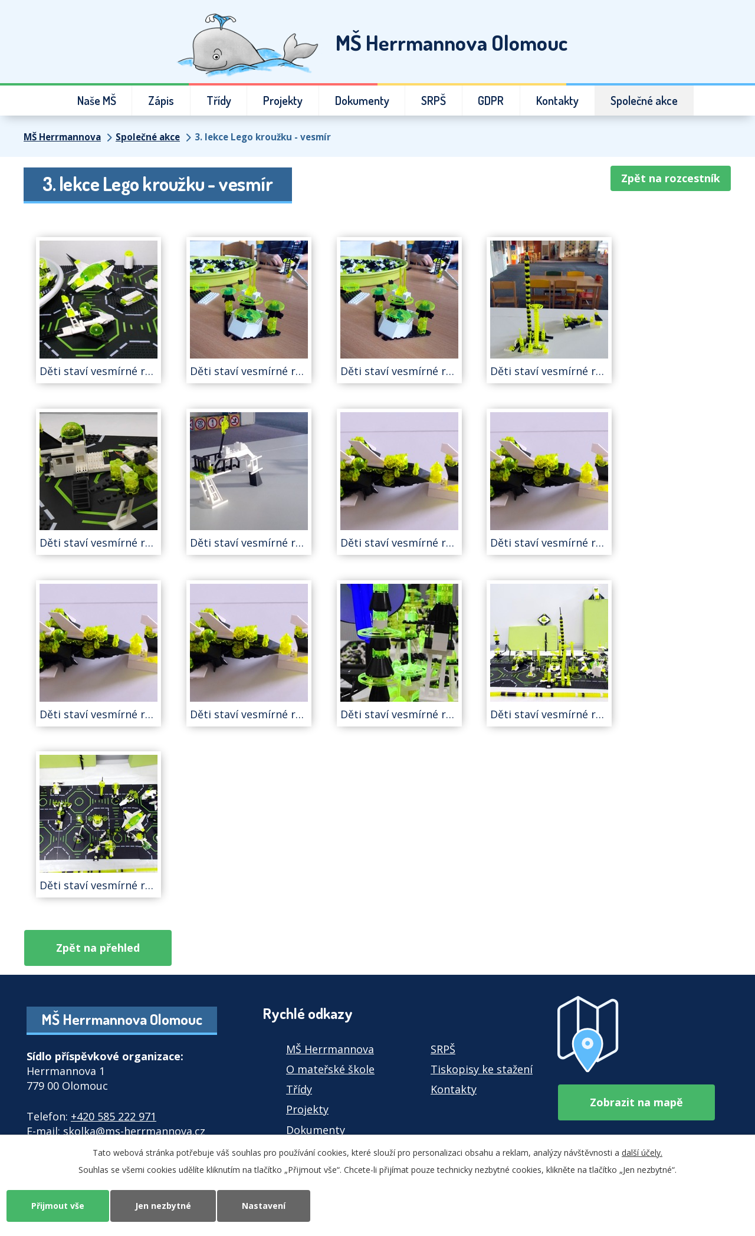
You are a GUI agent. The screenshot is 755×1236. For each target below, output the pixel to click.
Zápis (161, 100)
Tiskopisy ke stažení (482, 1069)
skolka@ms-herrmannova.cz (134, 1131)
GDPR (491, 100)
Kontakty (557, 100)
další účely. (642, 1152)
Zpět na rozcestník (670, 178)
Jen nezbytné (163, 1205)
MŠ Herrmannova (62, 137)
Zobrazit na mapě (636, 1102)
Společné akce (644, 100)
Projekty (283, 100)
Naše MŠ (96, 100)
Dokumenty (362, 100)
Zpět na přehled (98, 948)
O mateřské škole (330, 1069)
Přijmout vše (57, 1205)
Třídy (218, 100)
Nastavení (263, 1205)
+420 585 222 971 (113, 1116)
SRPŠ (433, 100)
